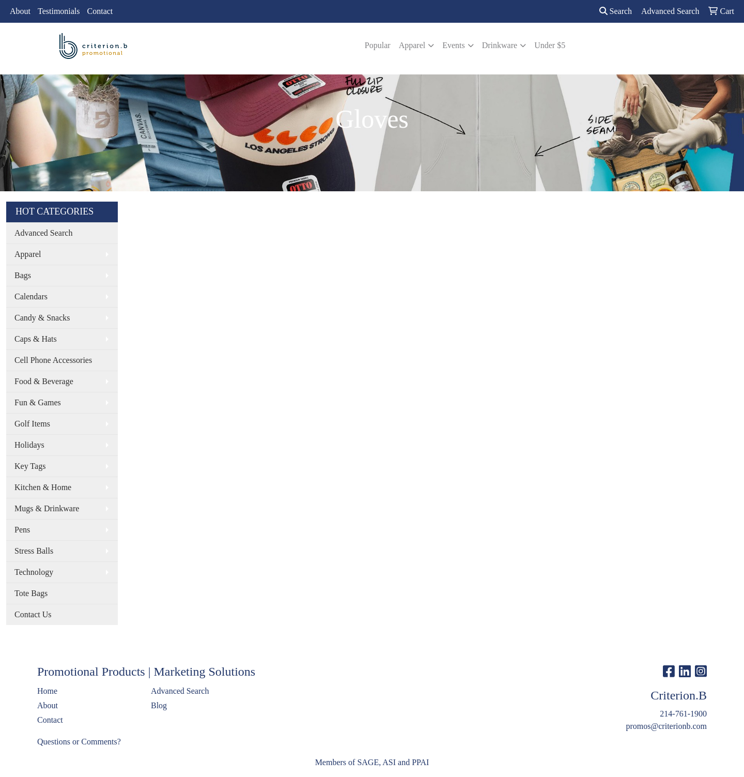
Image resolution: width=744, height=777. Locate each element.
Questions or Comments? (79, 741)
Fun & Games (37, 402)
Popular (378, 45)
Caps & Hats (35, 338)
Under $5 (549, 45)
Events (453, 45)
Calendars (31, 296)
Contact (100, 11)
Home (47, 691)
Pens (22, 529)
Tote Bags (31, 593)
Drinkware (499, 45)
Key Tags (29, 466)
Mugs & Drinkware (46, 508)
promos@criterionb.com (666, 726)
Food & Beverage (43, 381)
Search (615, 11)
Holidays (29, 444)
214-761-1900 (683, 713)
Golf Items (32, 423)
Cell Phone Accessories (53, 360)
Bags (22, 275)
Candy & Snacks (42, 317)
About (20, 11)
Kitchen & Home (42, 487)
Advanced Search (43, 232)
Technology (33, 572)
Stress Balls (33, 550)
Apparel (412, 45)
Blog (159, 705)
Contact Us (33, 614)
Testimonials (59, 11)
